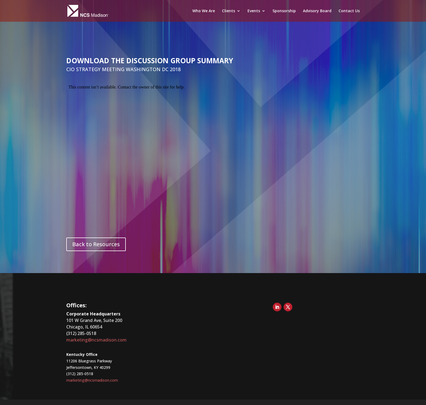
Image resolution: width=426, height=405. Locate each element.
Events (254, 11)
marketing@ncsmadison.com (96, 340)
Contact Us (349, 11)
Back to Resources (96, 244)
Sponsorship (284, 11)
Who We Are (203, 11)
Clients (228, 11)
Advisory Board (317, 11)
